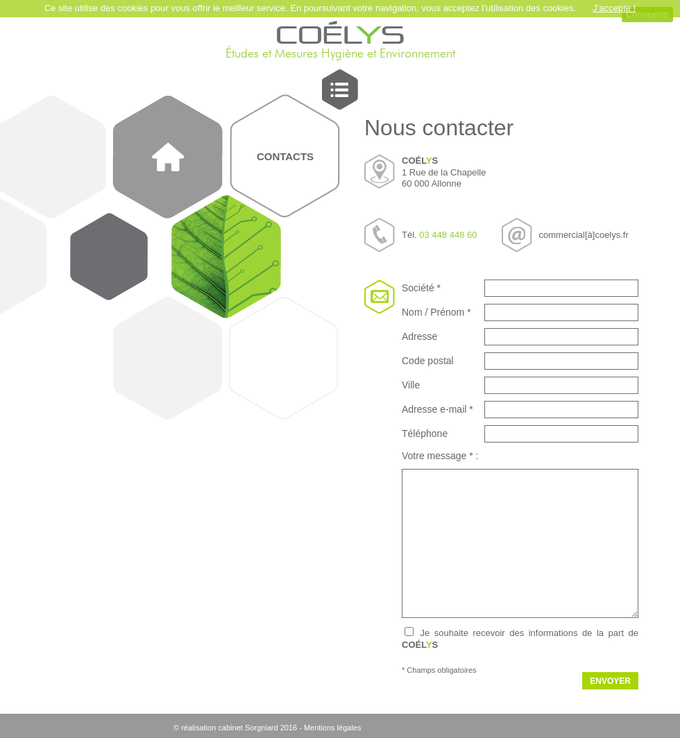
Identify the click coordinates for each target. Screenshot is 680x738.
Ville (411, 385)
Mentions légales (333, 727)
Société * (421, 287)
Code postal (428, 360)
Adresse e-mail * (437, 409)
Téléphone (425, 433)
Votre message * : (440, 455)
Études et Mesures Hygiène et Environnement (340, 54)
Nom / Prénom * (436, 312)
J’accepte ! (614, 8)
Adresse (419, 336)
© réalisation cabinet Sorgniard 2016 (235, 727)
